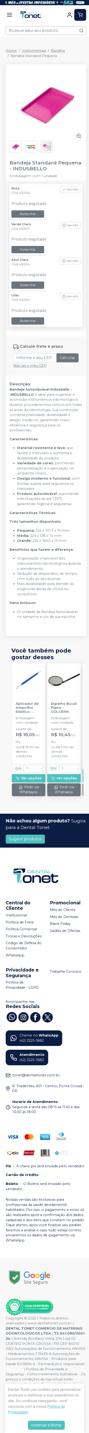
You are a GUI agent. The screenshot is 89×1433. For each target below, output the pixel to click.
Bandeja (58, 51)
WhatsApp (15, 955)
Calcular (67, 357)
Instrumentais (34, 51)
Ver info (70, 189)
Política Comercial (21, 929)
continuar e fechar (46, 1425)
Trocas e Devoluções (24, 936)
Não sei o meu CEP (30, 365)
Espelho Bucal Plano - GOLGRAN (64, 708)
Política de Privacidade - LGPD (22, 985)
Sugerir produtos (25, 839)
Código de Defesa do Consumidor (24, 946)
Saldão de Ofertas (65, 931)
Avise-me (28, 214)
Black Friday (60, 924)
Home (11, 51)
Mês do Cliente (62, 910)
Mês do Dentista (64, 917)
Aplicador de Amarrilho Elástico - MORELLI (27, 708)
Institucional (16, 915)
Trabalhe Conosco (65, 971)
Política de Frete (20, 922)
